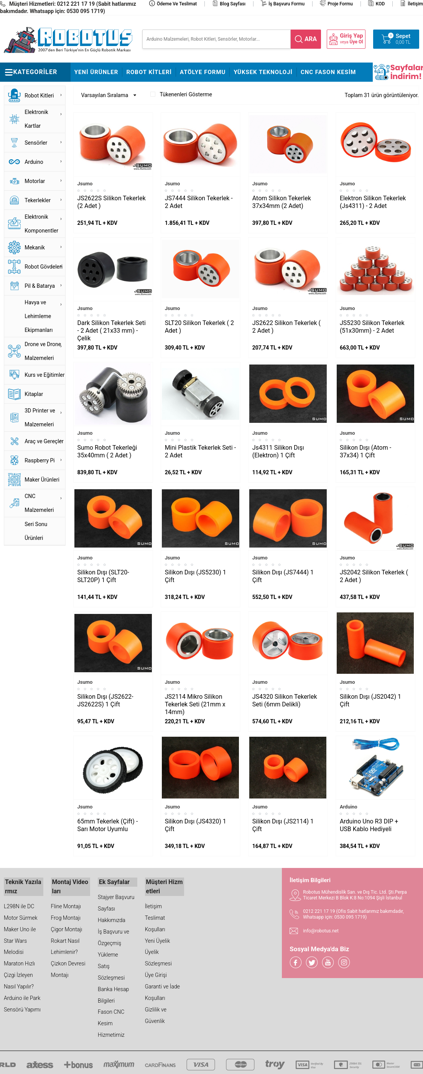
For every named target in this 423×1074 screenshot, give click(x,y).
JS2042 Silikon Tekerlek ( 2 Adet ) (374, 576)
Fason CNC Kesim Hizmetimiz (111, 1023)
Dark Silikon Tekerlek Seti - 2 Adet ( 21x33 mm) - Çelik (111, 330)
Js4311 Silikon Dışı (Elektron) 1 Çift (278, 451)
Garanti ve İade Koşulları (162, 990)
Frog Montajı (66, 915)
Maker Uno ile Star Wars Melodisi (20, 938)
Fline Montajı (66, 904)
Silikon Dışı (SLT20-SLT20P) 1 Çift (103, 576)
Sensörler (36, 143)
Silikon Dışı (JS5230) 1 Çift (195, 576)
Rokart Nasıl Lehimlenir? (65, 944)
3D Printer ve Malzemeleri (40, 417)
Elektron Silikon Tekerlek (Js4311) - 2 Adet (373, 202)
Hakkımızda (111, 919)
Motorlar (35, 181)
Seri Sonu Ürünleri (36, 531)
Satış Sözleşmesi (111, 971)
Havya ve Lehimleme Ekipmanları (39, 316)
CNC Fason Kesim (328, 72)
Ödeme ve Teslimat (177, 4)
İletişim (415, 4)
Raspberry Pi (40, 460)
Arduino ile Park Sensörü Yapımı (22, 1002)
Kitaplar (34, 394)
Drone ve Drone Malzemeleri (43, 351)
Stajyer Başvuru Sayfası (116, 902)
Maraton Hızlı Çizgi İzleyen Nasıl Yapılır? (19, 973)
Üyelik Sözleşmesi (158, 956)
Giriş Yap (351, 36)
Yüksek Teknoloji (263, 72)
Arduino (34, 162)
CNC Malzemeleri (39, 503)
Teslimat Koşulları (155, 921)
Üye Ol (356, 42)
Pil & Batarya (40, 286)
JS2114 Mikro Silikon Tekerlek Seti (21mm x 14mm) (195, 704)
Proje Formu (340, 4)
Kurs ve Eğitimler (44, 375)
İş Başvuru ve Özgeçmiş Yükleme (113, 942)
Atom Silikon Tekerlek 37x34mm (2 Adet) (281, 202)
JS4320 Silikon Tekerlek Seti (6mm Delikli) (284, 700)
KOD (380, 4)
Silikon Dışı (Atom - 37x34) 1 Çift (365, 451)
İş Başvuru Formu (286, 4)
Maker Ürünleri (42, 480)
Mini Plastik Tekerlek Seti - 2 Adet (200, 451)
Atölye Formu (202, 72)
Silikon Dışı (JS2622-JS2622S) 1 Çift (105, 700)
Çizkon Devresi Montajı (68, 967)
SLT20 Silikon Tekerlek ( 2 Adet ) (199, 326)
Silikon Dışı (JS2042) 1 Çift (370, 700)
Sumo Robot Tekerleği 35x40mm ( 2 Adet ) (107, 451)
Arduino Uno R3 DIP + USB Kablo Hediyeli (369, 825)
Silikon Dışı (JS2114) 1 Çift (283, 825)
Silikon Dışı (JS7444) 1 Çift (283, 576)
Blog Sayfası (232, 4)
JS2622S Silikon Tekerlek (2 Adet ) (111, 202)
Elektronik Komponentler (41, 224)
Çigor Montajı (66, 927)
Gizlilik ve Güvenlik (155, 1013)
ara (310, 39)
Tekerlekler (38, 200)
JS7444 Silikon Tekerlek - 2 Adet (199, 202)
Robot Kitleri (149, 72)
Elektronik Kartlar (36, 119)
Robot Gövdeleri (44, 267)
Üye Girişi (156, 973)
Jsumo (85, 183)
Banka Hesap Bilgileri (113, 994)
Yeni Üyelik (157, 938)
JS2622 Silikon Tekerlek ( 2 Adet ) (286, 326)
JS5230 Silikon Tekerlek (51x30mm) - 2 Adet (372, 326)
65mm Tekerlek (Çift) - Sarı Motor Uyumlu (107, 825)
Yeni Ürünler (96, 72)
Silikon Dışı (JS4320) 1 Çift (195, 825)
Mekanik (35, 247)
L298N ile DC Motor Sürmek (21, 910)
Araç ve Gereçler (44, 441)
